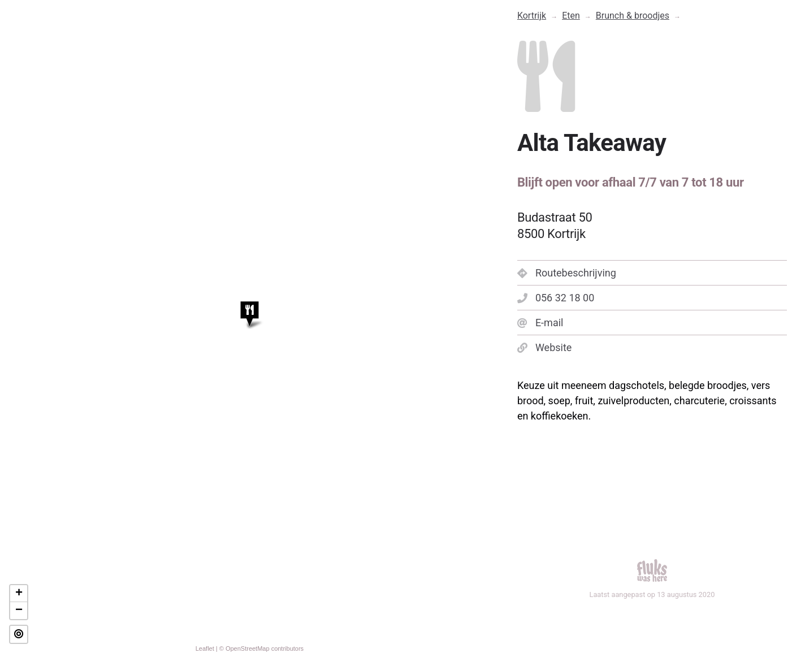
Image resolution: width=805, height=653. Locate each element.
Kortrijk (531, 15)
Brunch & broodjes (632, 15)
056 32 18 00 (555, 298)
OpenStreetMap (248, 648)
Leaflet (205, 648)
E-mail (540, 322)
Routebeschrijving (566, 273)
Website (544, 347)
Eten (571, 15)
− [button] (19, 610)
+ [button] (19, 593)
